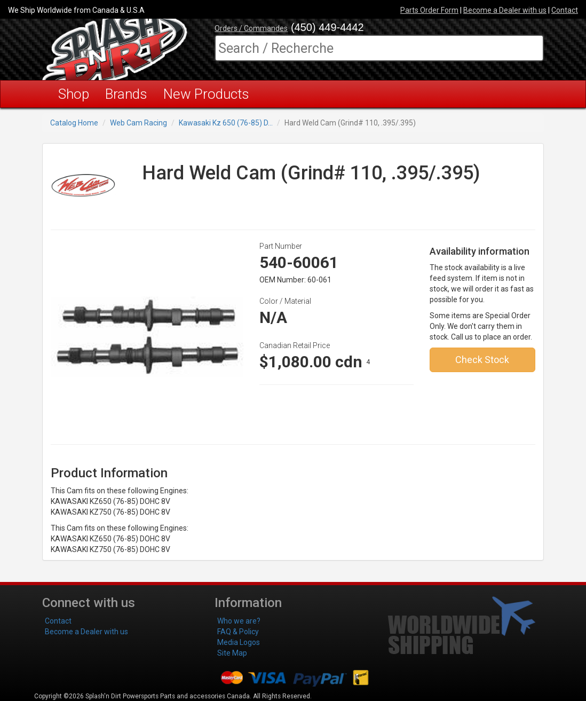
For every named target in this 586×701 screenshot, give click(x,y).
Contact (564, 10)
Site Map (232, 653)
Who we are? (238, 621)
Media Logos (238, 642)
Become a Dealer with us (505, 10)
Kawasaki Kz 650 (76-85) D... (226, 123)
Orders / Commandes (251, 28)
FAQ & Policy (238, 631)
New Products (206, 94)
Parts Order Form (429, 10)
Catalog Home (74, 123)
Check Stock (482, 359)
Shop (73, 94)
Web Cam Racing (138, 123)
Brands (126, 94)
